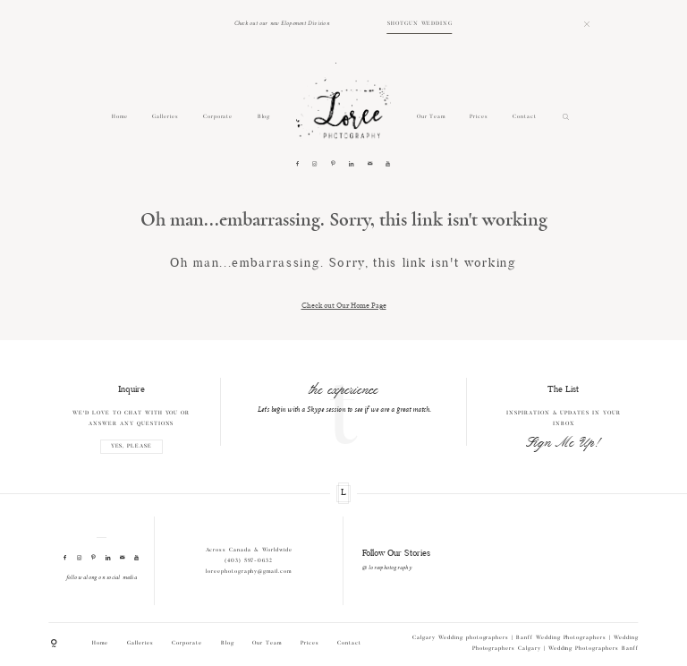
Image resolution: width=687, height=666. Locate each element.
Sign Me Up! (563, 443)
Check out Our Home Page (343, 305)
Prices (479, 117)
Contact (525, 117)
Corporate (218, 117)
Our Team (431, 117)
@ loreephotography (386, 568)
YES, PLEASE (132, 447)
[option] (344, 397)
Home (120, 117)
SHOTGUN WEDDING (420, 24)
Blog (264, 117)
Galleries (165, 117)
